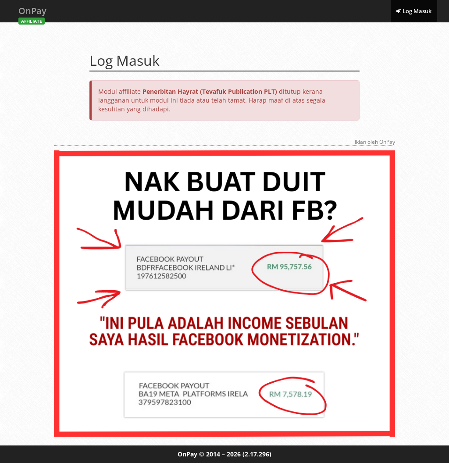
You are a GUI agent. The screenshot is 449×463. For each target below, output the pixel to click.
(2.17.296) (256, 454)
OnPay (32, 13)
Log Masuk (413, 11)
